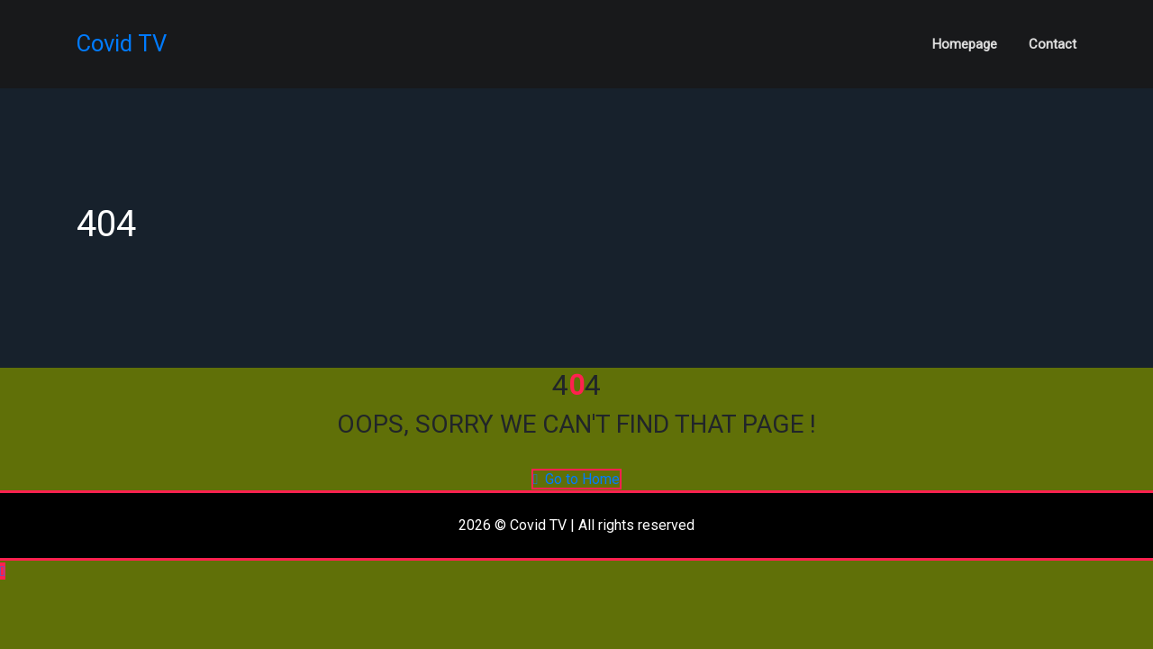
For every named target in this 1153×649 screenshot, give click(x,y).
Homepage (964, 44)
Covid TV (122, 43)
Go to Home (577, 479)
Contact (1052, 44)
